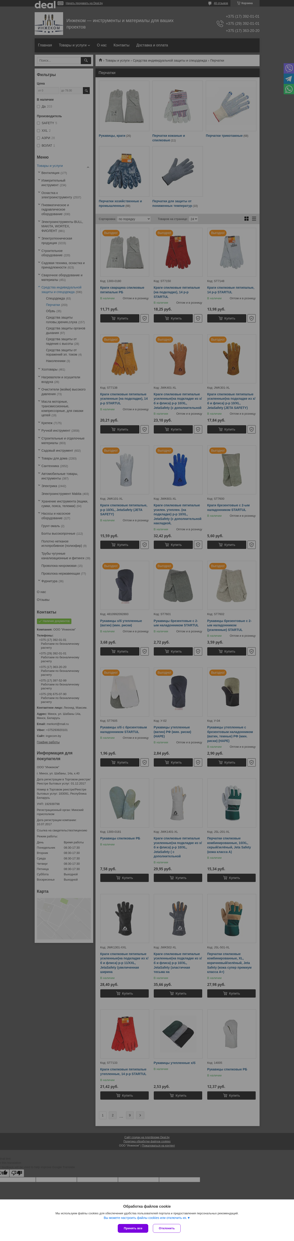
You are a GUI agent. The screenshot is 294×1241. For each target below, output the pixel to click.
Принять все (133, 1228)
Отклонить (167, 1228)
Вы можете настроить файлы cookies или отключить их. (145, 1218)
